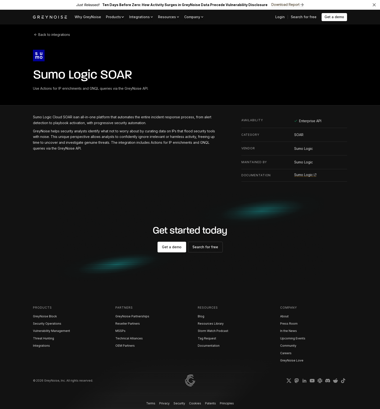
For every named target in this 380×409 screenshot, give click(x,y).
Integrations (41, 345)
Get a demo (334, 17)
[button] (115, 17)
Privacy (164, 403)
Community (288, 345)
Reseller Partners (127, 323)
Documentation (209, 345)
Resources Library (211, 323)
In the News (288, 331)
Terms (150, 403)
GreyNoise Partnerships (132, 316)
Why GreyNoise (88, 17)
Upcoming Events (292, 338)
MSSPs (120, 331)
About (284, 316)
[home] (50, 17)
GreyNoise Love (291, 360)
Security (179, 403)
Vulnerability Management (51, 331)
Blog (201, 316)
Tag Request (207, 338)
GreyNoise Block (45, 316)
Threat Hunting (43, 338)
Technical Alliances (129, 338)
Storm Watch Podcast (213, 331)
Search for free (304, 17)
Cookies (195, 403)
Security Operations (47, 323)
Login (280, 17)
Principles (227, 403)
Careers (286, 353)
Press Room (289, 323)
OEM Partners (125, 345)
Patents (210, 403)
